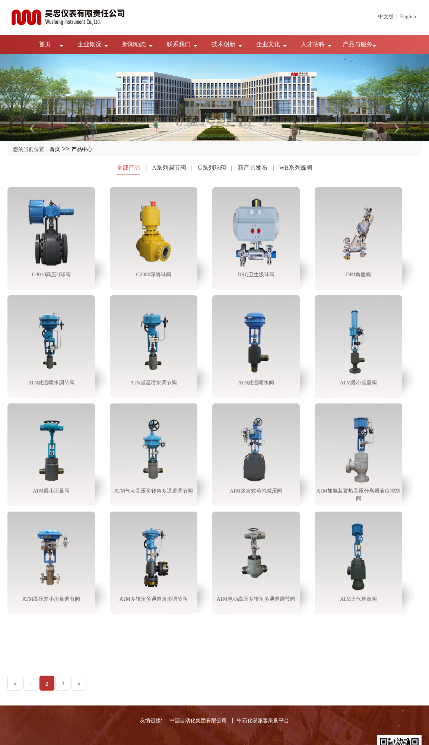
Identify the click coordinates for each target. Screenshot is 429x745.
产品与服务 (357, 44)
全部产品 (128, 167)
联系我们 (179, 44)
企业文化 (268, 44)
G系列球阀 (212, 167)
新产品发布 (252, 167)
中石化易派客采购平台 (263, 720)
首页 (45, 44)
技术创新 (223, 44)
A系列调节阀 (169, 167)
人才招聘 (313, 44)
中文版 (386, 16)
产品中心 (82, 149)
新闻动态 (134, 44)
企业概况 (89, 44)
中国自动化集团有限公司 (198, 720)
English (408, 16)
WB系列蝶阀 (296, 167)
